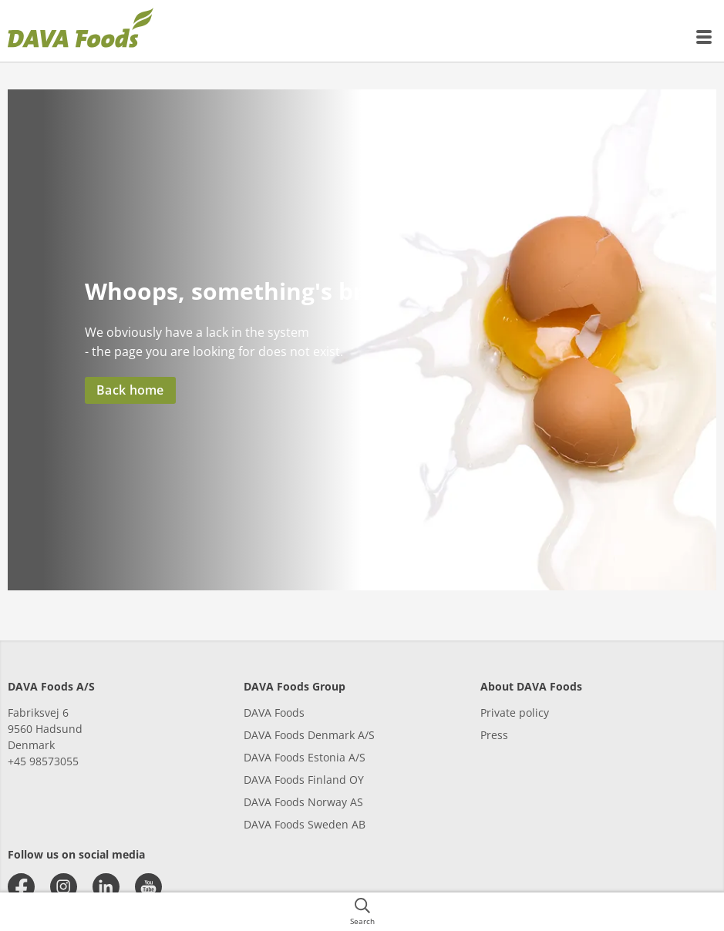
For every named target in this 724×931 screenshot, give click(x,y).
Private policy (514, 712)
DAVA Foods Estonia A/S (304, 757)
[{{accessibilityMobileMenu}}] (704, 37)
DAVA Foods (274, 712)
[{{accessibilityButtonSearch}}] (362, 911)
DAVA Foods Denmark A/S (309, 735)
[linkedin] (106, 886)
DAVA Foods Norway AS (303, 802)
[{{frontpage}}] (80, 31)
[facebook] (21, 886)
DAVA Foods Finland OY (304, 779)
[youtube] (148, 886)
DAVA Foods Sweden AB (304, 824)
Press (494, 735)
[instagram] (63, 886)
